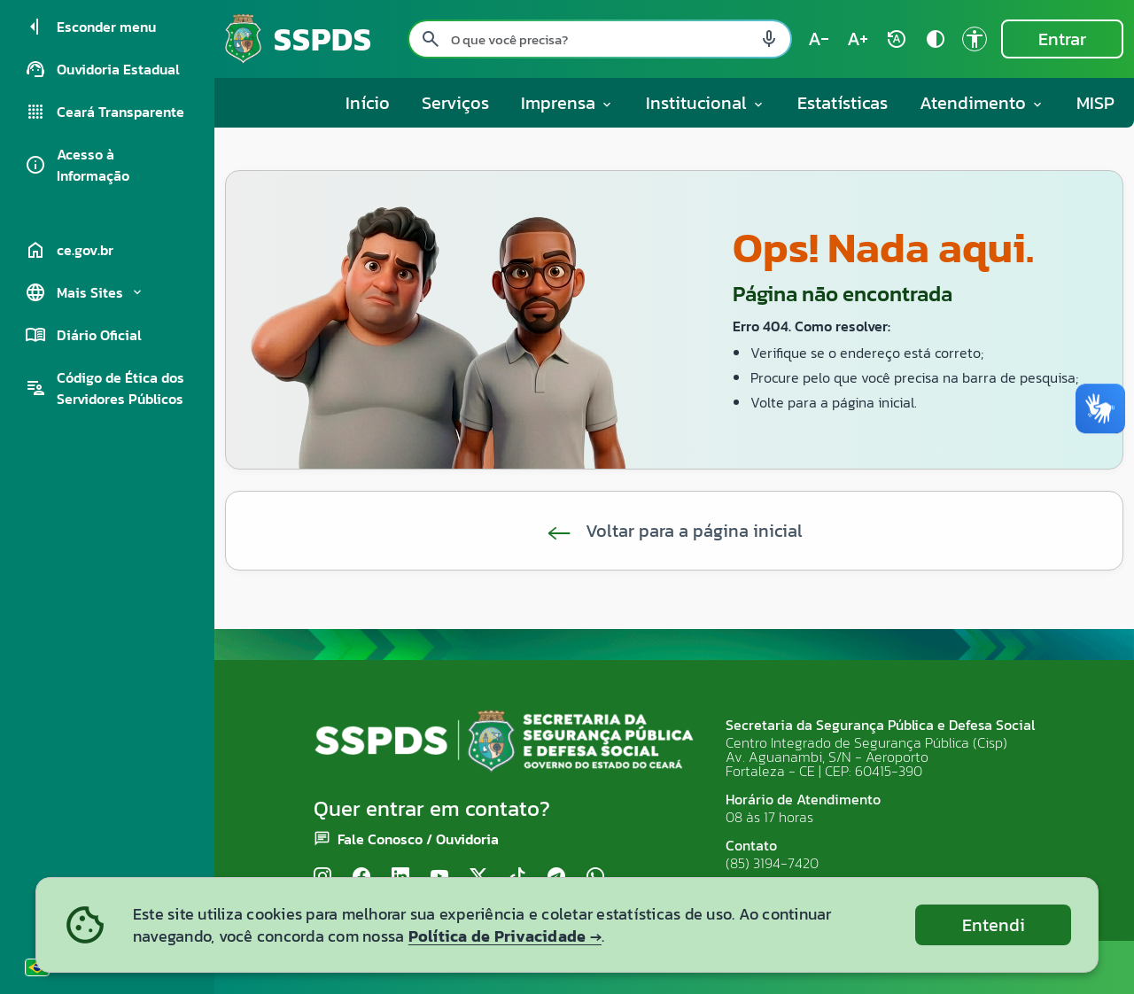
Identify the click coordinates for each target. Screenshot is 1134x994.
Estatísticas (842, 102)
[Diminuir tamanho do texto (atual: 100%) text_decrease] (818, 38)
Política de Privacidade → (505, 936)
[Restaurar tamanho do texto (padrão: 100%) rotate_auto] (896, 38)
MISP (1095, 102)
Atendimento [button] (982, 102)
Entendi (993, 925)
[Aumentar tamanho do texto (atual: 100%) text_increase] (857, 38)
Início (368, 102)
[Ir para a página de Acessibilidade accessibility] (974, 39)
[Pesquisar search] (430, 39)
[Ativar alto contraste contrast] (935, 38)
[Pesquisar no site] (600, 39)
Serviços (455, 102)
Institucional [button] (705, 102)
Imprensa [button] (567, 102)
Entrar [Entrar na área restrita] (1062, 39)
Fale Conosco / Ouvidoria (418, 839)
